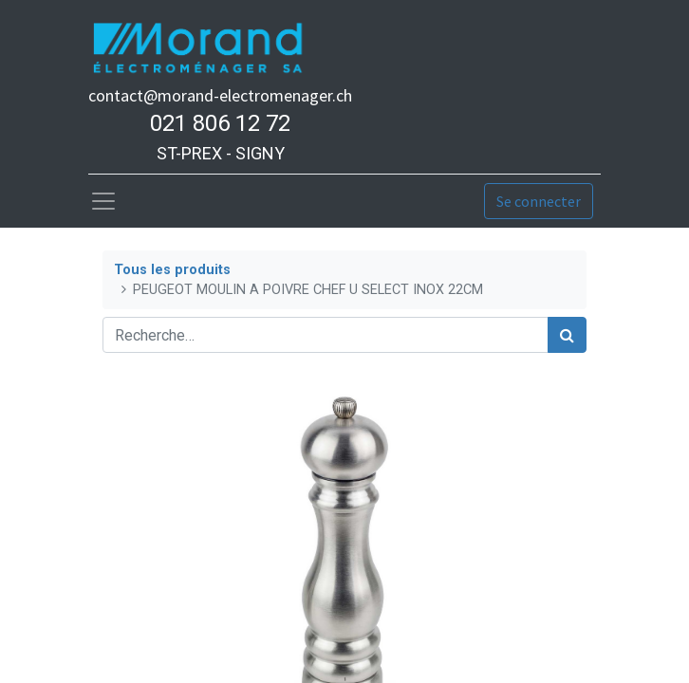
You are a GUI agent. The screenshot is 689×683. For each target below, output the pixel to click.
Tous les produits (172, 270)
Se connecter (538, 201)
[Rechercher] (567, 335)
